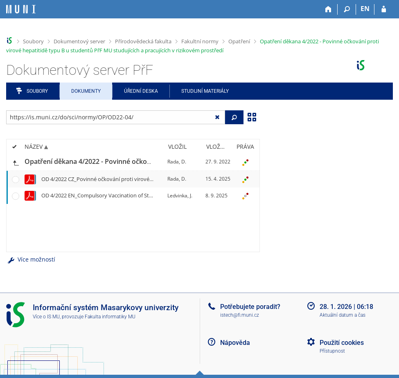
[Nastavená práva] (245, 162)
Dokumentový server (79, 41)
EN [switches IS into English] (365, 8)
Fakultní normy (200, 41)
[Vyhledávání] (347, 9)
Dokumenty (86, 91)
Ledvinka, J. (179, 195)
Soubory (33, 41)
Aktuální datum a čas (342, 315)
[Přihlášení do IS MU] (383, 9)
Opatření (239, 41)
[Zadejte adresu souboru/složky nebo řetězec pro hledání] (115, 117)
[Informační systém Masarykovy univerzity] (21, 9)
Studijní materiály (205, 91)
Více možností (30, 259)
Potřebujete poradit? (250, 307)
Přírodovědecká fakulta (143, 41)
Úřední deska (141, 91)
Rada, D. (176, 161)
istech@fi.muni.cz (239, 315)
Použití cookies (342, 343)
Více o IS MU (46, 317)
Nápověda (235, 343)
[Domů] (328, 9)
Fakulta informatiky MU (110, 317)
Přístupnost (332, 351)
